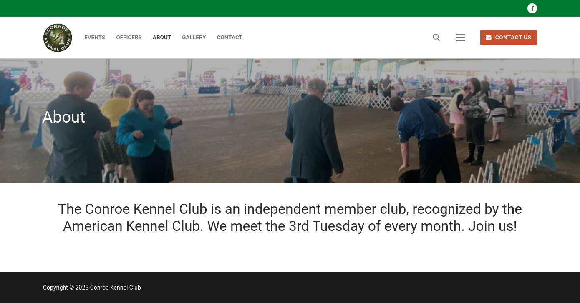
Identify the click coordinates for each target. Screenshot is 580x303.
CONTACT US (508, 37)
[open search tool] (436, 37)
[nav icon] (460, 37)
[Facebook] (532, 8)
